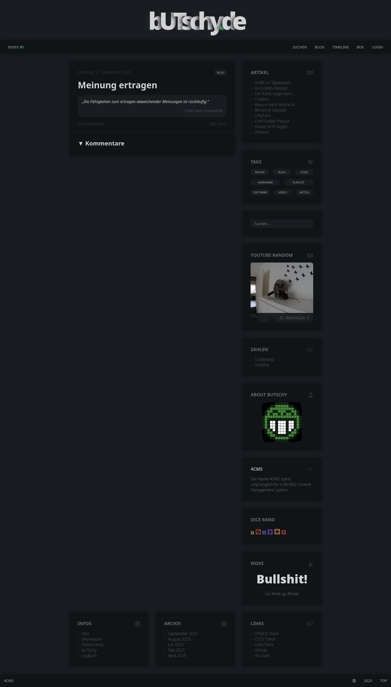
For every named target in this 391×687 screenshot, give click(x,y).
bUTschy (89, 650)
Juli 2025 (175, 644)
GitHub (261, 650)
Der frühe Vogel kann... (274, 93)
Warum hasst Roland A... (276, 104)
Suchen (300, 47)
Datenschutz (93, 644)
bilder (260, 172)
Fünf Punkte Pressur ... (274, 121)
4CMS (257, 469)
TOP (383, 680)
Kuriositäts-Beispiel (271, 88)
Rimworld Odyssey (271, 110)
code (304, 172)
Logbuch (89, 655)
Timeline (340, 47)
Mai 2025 (176, 650)
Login (377, 47)
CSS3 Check (265, 639)
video (282, 192)
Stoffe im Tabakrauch (273, 82)
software (260, 192)
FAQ (85, 633)
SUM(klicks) (264, 359)
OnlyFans (263, 115)
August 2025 (179, 639)
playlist (298, 182)
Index (13, 47)
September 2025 (183, 633)
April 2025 (177, 655)
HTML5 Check (267, 633)
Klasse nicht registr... (272, 126)
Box (360, 47)
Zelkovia (262, 132)
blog (220, 72)
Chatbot (262, 99)
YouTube (262, 655)
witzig (304, 192)
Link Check (264, 644)
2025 (368, 680)
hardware (265, 182)
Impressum (91, 639)
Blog (319, 47)
